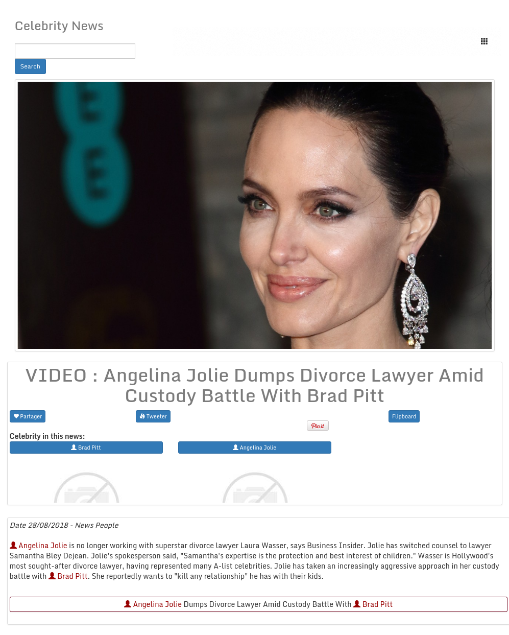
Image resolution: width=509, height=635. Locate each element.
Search (30, 66)
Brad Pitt (68, 576)
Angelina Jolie (38, 545)
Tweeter (153, 416)
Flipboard (404, 416)
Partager (27, 416)
